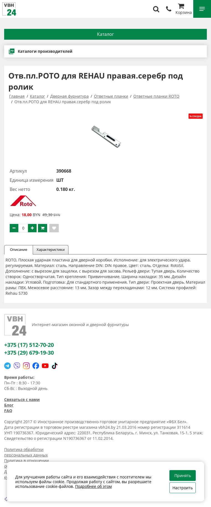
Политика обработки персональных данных (26, 452)
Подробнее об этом (93, 486)
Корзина (184, 9)
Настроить (182, 487)
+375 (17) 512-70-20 (29, 345)
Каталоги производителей (40, 51)
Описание (18, 249)
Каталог (105, 34)
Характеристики (51, 249)
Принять (182, 475)
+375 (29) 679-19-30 (29, 352)
